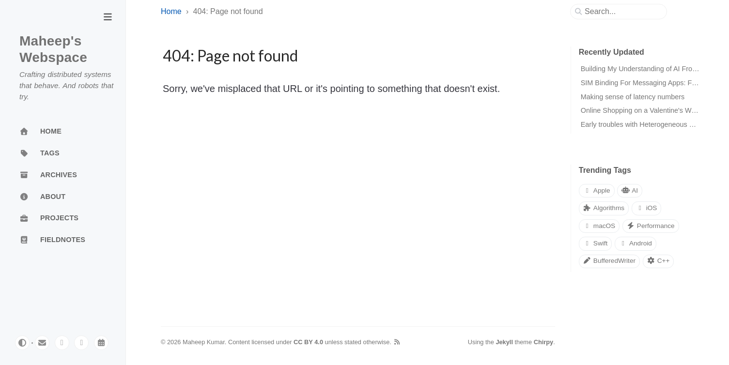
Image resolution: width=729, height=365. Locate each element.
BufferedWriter (609, 260)
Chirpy (544, 342)
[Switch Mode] (22, 343)
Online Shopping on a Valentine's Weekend (647, 110)
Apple (596, 190)
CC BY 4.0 (308, 342)
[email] (42, 343)
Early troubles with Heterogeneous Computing (652, 124)
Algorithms (603, 208)
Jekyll (504, 342)
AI (629, 190)
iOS (646, 208)
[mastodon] (62, 343)
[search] (622, 11)
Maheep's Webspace (53, 49)
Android (635, 243)
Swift (595, 243)
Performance (651, 225)
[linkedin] (81, 343)
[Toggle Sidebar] (107, 18)
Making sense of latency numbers (632, 97)
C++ (658, 260)
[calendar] (101, 343)
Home (171, 11)
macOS (599, 225)
